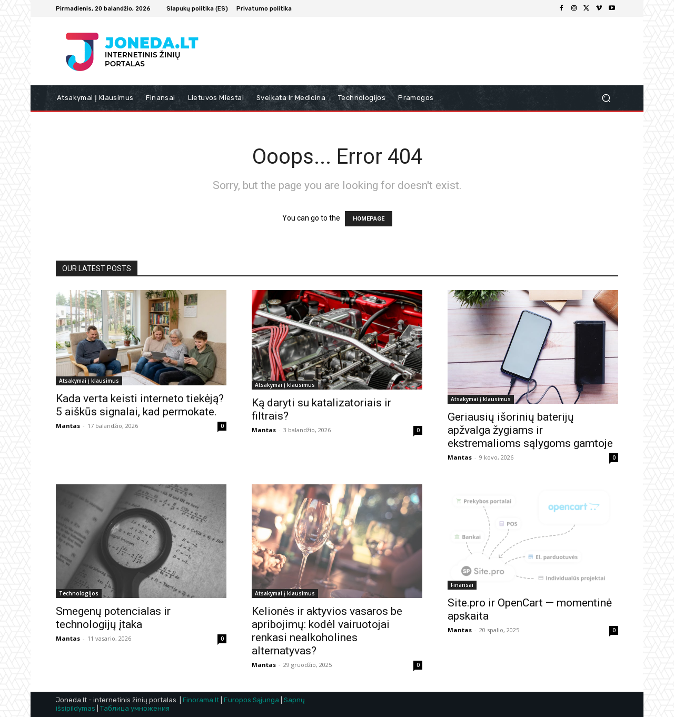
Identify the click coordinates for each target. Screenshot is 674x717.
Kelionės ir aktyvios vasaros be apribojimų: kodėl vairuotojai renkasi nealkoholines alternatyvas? (327, 631)
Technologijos (78, 593)
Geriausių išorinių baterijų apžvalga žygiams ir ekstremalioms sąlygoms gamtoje (530, 430)
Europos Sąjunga (251, 700)
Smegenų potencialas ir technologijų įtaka (113, 618)
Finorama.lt (201, 700)
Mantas (68, 426)
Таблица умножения (135, 708)
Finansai (462, 585)
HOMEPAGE (368, 218)
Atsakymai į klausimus (89, 380)
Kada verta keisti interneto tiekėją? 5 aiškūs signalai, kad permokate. (140, 405)
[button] (605, 98)
